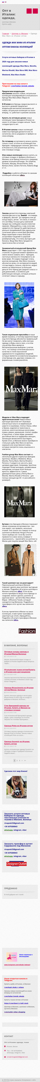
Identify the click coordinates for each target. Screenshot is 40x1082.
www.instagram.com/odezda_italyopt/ (17, 965)
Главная (5, 33)
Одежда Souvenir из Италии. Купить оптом (17, 742)
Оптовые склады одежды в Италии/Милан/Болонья (16, 653)
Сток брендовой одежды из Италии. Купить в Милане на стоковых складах (17, 707)
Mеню (35, 11)
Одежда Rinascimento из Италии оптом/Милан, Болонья (18, 689)
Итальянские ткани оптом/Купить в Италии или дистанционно (19, 670)
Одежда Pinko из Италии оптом (18, 726)
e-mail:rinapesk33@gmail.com (17, 1057)
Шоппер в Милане (20, 33)
